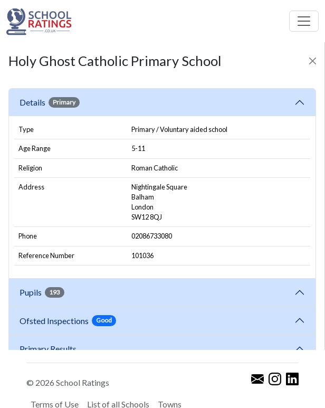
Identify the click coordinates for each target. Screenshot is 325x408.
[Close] (312, 61)
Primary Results (48, 349)
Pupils (42, 292)
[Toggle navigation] (304, 21)
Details (50, 102)
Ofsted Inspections (68, 320)
